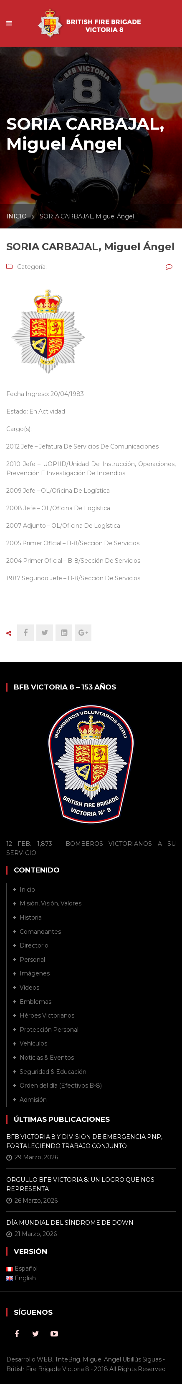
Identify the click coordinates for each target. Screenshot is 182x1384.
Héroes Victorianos (47, 1015)
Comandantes (40, 931)
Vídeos (29, 987)
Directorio (34, 945)
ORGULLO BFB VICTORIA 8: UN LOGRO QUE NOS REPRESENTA (80, 1184)
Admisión (33, 1099)
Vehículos (33, 1043)
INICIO (16, 216)
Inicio (27, 889)
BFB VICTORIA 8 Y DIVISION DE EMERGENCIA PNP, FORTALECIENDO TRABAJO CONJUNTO (84, 1141)
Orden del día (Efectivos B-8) (61, 1085)
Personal (32, 959)
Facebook (16, 1334)
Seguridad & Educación (53, 1072)
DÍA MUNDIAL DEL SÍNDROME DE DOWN (70, 1222)
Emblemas (35, 1001)
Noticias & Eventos (47, 1057)
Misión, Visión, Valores (50, 903)
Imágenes (35, 973)
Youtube (54, 1334)
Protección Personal (49, 1029)
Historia (31, 917)
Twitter (35, 1334)
